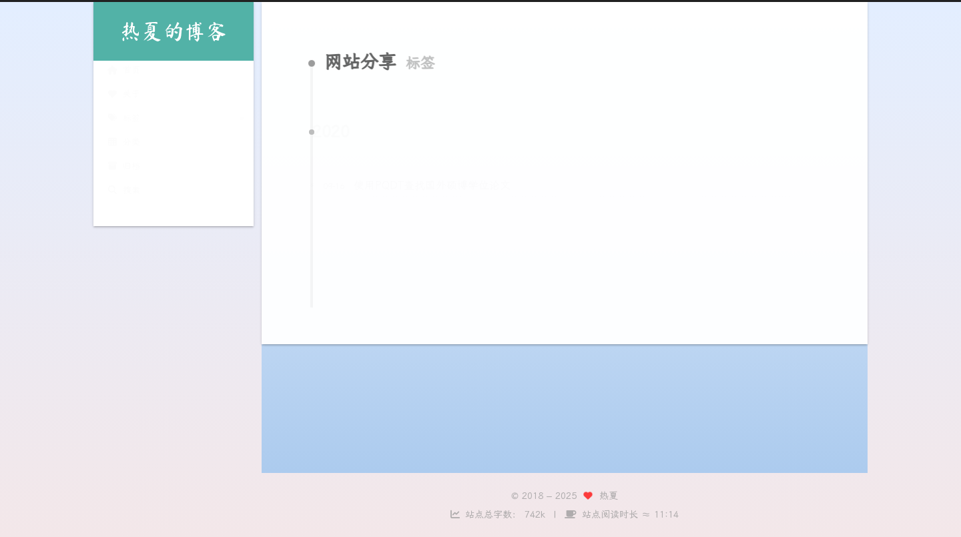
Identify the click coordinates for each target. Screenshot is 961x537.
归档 (123, 168)
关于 (123, 96)
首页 (123, 72)
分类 (123, 144)
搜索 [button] (123, 192)
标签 (123, 120)
